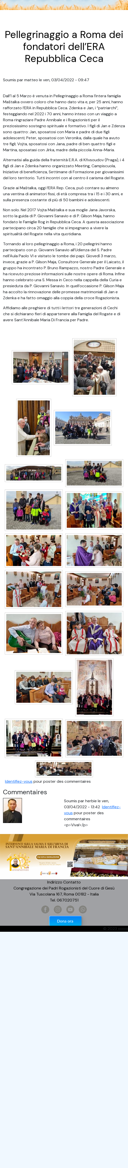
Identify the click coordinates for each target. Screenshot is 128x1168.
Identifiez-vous (18, 781)
